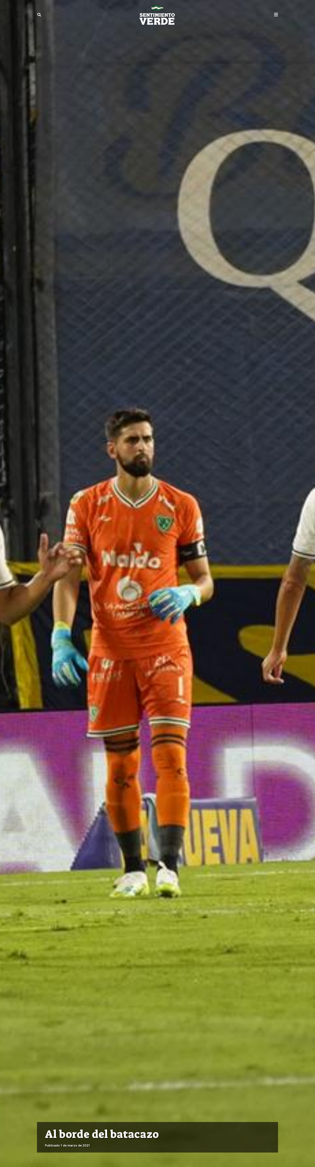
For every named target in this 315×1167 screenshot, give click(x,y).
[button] (39, 15)
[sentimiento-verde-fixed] (157, 15)
